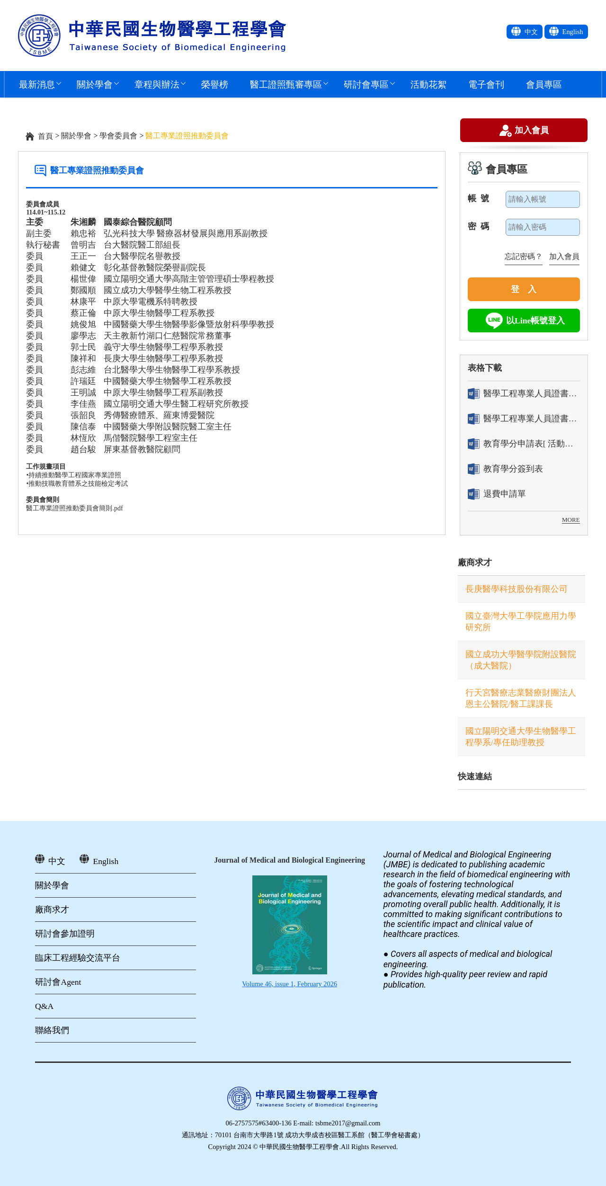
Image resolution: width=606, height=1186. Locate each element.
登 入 (523, 289)
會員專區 (544, 84)
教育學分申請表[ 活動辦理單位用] (524, 444)
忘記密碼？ (524, 256)
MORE (571, 519)
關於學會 (95, 84)
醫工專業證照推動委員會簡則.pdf (74, 508)
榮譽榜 (214, 84)
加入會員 (532, 131)
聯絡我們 (52, 1030)
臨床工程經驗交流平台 (77, 958)
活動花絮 (428, 84)
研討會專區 (366, 84)
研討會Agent (58, 982)
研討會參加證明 (65, 933)
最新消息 (37, 84)
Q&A (44, 1006)
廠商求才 (475, 562)
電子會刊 (486, 84)
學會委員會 (118, 136)
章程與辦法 (156, 84)
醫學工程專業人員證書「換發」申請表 (524, 419)
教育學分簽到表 (505, 469)
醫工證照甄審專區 (286, 84)
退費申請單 (497, 494)
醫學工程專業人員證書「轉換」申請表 (524, 394)
